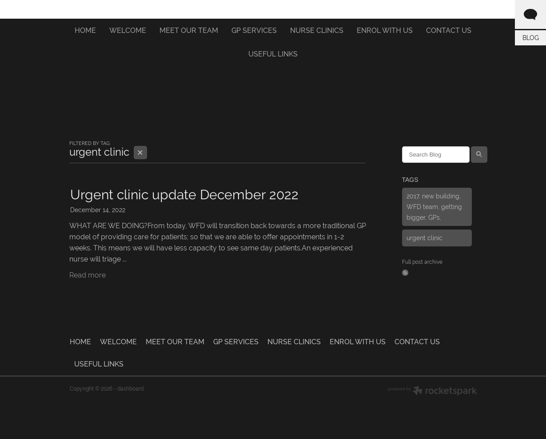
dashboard (130, 389)
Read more (87, 275)
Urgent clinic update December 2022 (184, 194)
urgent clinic (424, 238)
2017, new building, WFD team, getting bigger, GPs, (434, 207)
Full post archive (422, 262)
